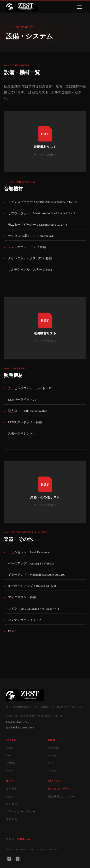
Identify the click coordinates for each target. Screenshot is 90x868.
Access (52, 755)
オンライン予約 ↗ (60, 789)
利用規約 (12, 804)
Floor (9, 755)
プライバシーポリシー (21, 811)
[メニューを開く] (79, 7)
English (10, 796)
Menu (9, 770)
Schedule (53, 747)
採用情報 (12, 789)
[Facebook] (17, 859)
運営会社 (12, 819)
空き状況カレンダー (61, 796)
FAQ (51, 763)
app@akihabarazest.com (20, 727)
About (9, 747)
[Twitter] (9, 859)
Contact (53, 770)
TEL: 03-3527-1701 (17, 721)
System (10, 763)
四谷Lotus (23, 839)
